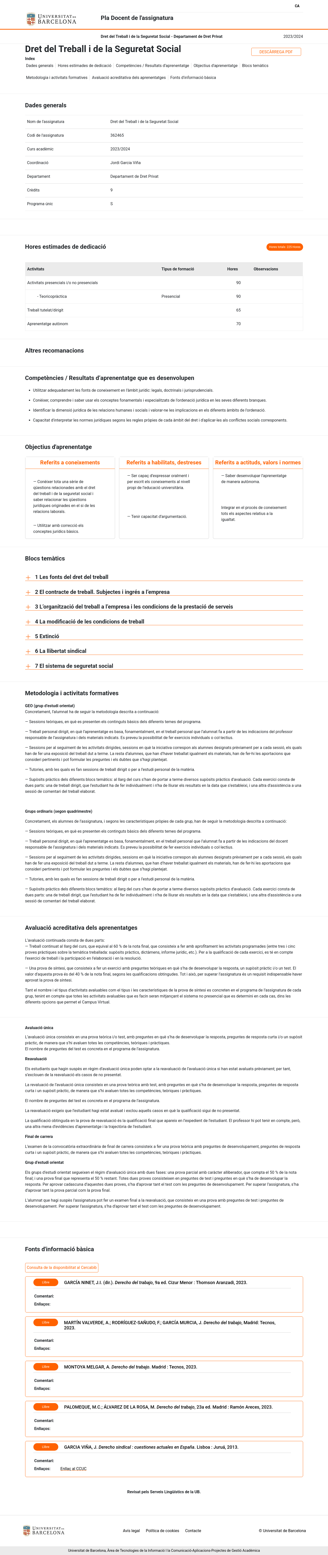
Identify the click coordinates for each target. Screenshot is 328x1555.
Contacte (193, 1530)
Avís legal (131, 1530)
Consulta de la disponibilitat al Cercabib (62, 1267)
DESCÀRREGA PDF (276, 52)
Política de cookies (162, 1530)
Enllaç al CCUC (74, 1468)
